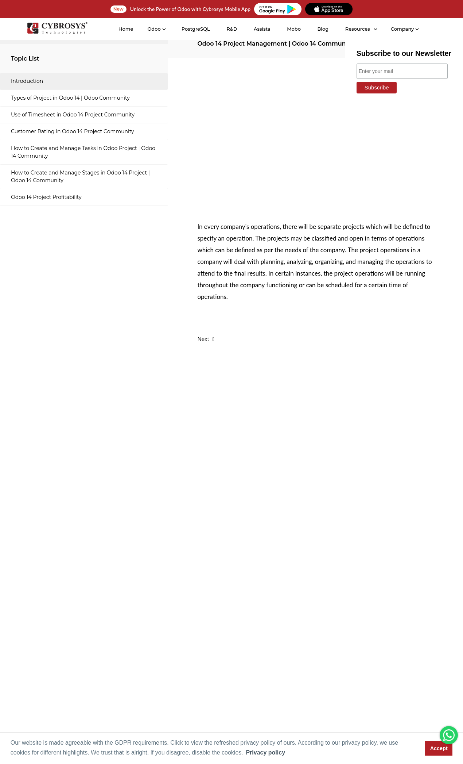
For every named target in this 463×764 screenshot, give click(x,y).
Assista (262, 29)
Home (125, 29)
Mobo (294, 29)
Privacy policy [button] (265, 752)
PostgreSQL (195, 29)
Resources (357, 29)
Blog (322, 29)
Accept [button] (439, 748)
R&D (231, 29)
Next (205, 339)
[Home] (57, 29)
